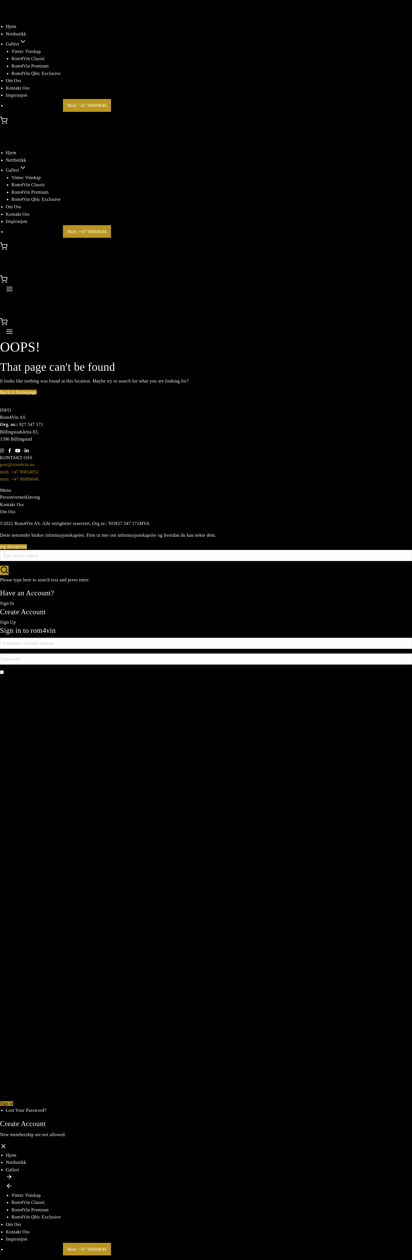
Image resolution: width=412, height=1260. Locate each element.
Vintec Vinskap (26, 51)
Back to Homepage (18, 392)
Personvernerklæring (20, 497)
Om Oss (13, 80)
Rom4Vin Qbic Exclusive (36, 73)
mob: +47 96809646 (19, 479)
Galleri (16, 43)
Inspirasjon (16, 95)
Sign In (7, 603)
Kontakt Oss (17, 88)
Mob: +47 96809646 (87, 105)
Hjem (11, 26)
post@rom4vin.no (17, 464)
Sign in (6, 1103)
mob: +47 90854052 (19, 471)
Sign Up (8, 622)
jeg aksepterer (13, 546)
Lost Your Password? (26, 1110)
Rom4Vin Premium (30, 66)
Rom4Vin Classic (28, 58)
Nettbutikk (16, 33)
